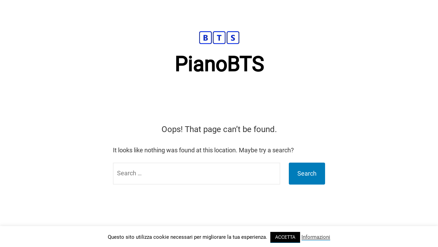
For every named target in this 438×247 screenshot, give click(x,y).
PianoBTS (219, 64)
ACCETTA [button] (285, 237)
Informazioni (315, 237)
